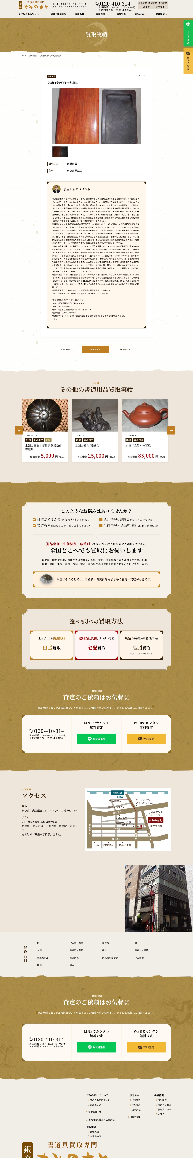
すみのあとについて (101, 1099)
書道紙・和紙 (77, 949)
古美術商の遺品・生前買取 (103, 1118)
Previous (19, 430)
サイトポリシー (140, 1151)
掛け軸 (106, 942)
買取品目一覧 (96, 1111)
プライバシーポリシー (161, 1151)
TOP (24, 55)
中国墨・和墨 (77, 942)
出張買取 (138, 1099)
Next (171, 430)
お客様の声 (96, 1135)
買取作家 (137, 1116)
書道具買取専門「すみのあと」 (64, 299)
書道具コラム (164, 1109)
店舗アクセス (164, 1104)
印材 (104, 949)
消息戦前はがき (110, 957)
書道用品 (74, 957)
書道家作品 (43, 957)
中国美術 (139, 957)
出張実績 (95, 1130)
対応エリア (96, 1104)
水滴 (39, 949)
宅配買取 (138, 1104)
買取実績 (33, 55)
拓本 (72, 964)
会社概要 (162, 1099)
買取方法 (137, 1094)
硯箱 (39, 964)
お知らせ (162, 1113)
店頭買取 (138, 1109)
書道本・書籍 (142, 949)
